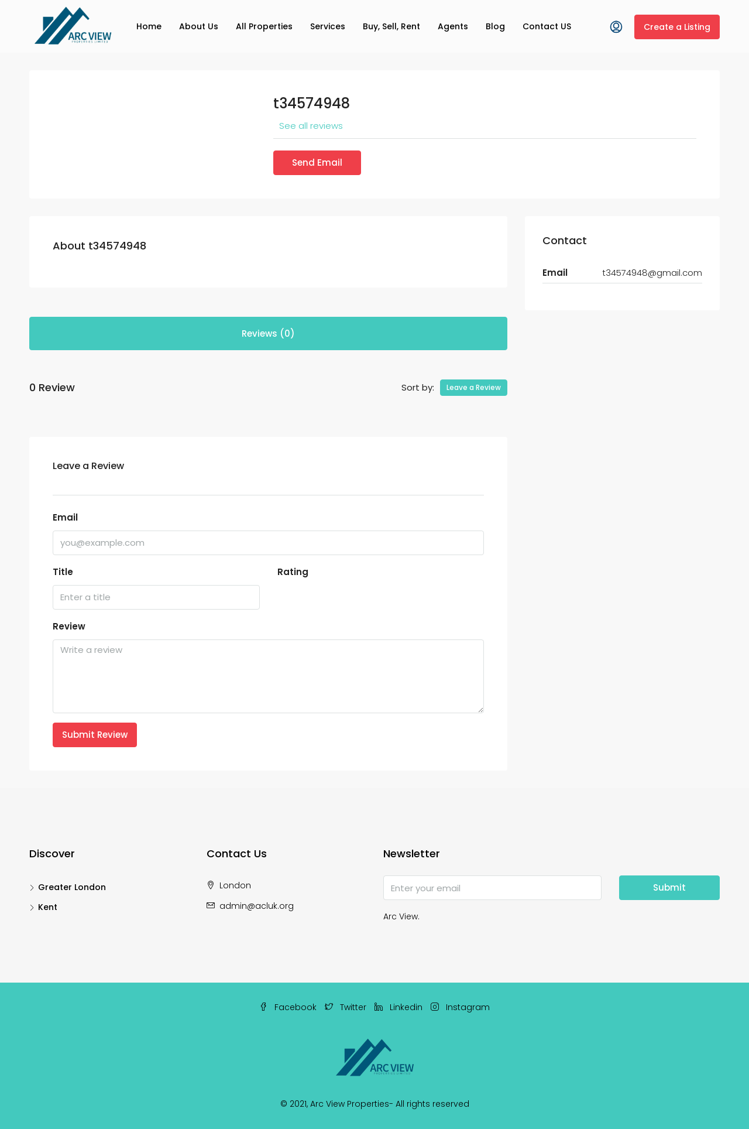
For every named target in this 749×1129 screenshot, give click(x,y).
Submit (669, 887)
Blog (495, 26)
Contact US (547, 26)
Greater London (72, 887)
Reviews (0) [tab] (268, 333)
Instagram (460, 1007)
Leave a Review (473, 387)
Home (149, 26)
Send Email (317, 162)
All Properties (264, 26)
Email (65, 517)
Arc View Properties (349, 1104)
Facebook (289, 1007)
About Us (198, 26)
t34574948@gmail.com (652, 272)
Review (69, 626)
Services (327, 26)
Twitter (347, 1007)
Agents (453, 26)
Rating (292, 572)
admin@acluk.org (256, 906)
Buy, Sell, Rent (391, 26)
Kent (47, 907)
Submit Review (95, 734)
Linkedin (399, 1007)
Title (63, 572)
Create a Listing (677, 27)
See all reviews (311, 125)
